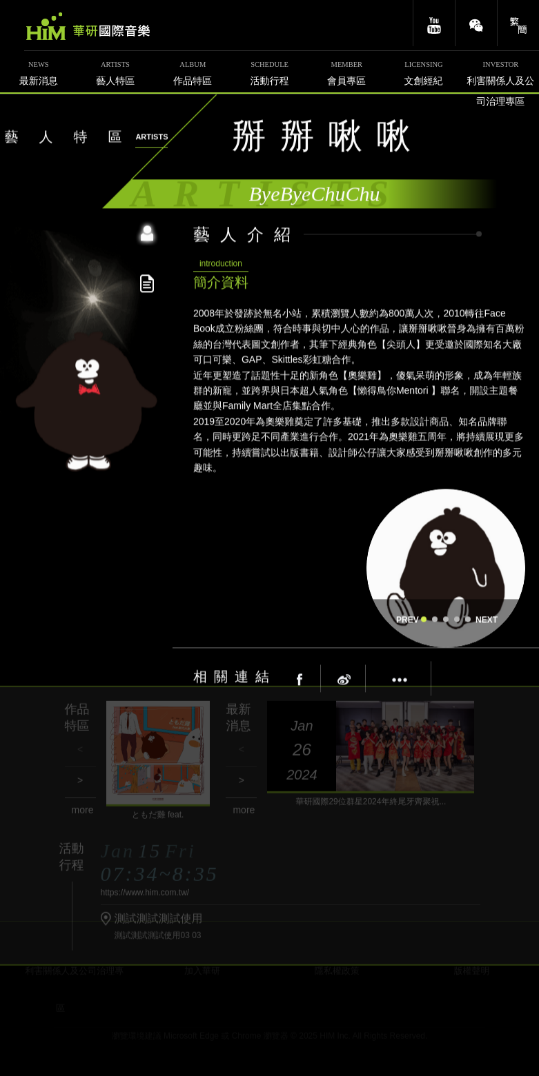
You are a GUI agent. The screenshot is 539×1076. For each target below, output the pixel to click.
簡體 (518, 23)
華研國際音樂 (88, 26)
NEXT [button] (485, 616)
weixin (476, 23)
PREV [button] (405, 616)
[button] (424, 615)
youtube (434, 23)
